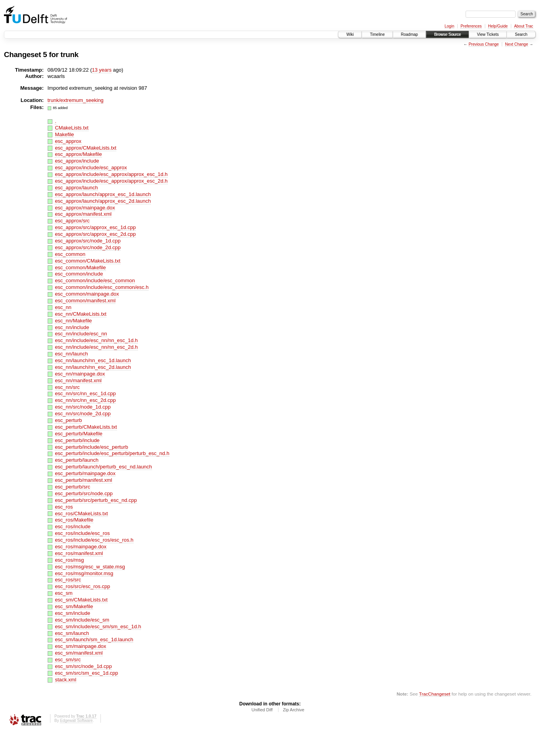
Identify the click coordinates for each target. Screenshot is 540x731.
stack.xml (65, 680)
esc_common (70, 254)
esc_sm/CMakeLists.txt (81, 600)
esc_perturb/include (77, 440)
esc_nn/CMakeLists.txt (80, 314)
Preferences (471, 26)
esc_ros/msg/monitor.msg (84, 573)
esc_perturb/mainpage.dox (85, 473)
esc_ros (64, 507)
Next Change (516, 44)
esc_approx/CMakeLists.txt (85, 148)
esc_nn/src (67, 387)
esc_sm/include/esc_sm (82, 620)
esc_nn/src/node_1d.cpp (83, 407)
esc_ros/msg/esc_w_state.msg (90, 567)
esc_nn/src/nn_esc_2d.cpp (85, 400)
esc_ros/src (68, 580)
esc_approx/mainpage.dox (85, 208)
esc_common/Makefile (80, 267)
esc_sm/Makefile (74, 606)
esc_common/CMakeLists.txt (87, 261)
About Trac (523, 26)
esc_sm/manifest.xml (78, 653)
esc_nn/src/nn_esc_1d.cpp (85, 393)
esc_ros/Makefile (74, 520)
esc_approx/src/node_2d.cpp (88, 247)
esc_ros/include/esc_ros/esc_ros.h (94, 540)
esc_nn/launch (71, 354)
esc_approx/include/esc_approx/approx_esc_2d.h (111, 181)
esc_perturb (68, 420)
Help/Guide (498, 26)
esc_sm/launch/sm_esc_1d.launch (94, 639)
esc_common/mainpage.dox (87, 294)
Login (449, 26)
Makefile (64, 134)
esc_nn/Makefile (73, 321)
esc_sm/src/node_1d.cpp (83, 666)
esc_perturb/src (72, 487)
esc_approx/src (72, 221)
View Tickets (488, 34)
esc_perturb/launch (76, 460)
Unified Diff (262, 709)
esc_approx (68, 141)
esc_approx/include (77, 161)
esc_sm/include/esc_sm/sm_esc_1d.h (98, 626)
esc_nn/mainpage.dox (80, 374)
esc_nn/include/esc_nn (81, 334)
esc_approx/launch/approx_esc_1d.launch (103, 194)
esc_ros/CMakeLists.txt (81, 513)
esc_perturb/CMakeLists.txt (86, 427)
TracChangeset (434, 693)
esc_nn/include (72, 327)
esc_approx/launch (76, 188)
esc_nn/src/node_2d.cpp (83, 413)
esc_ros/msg (69, 560)
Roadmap (409, 34)
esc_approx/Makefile (78, 154)
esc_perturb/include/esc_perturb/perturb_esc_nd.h (112, 453)
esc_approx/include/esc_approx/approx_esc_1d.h (111, 174)
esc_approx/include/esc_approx (91, 167)
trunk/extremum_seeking (76, 100)
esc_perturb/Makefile (78, 434)
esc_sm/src (68, 660)
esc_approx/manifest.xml (83, 214)
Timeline (377, 34)
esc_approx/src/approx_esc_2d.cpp (95, 234)
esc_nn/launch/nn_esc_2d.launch (93, 367)
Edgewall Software (76, 720)
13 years (101, 70)
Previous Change (484, 44)
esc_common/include (79, 274)
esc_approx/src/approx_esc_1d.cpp (95, 227)
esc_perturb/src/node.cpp (84, 493)
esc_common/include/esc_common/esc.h (101, 287)
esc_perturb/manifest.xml (83, 480)
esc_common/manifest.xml (85, 301)
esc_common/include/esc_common (95, 280)
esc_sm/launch (72, 633)
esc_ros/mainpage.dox (80, 547)
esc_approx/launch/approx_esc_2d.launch (103, 201)
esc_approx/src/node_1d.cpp (88, 241)
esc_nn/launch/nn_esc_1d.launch (93, 360)
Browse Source (447, 34)
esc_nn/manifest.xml (78, 380)
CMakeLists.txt (71, 128)
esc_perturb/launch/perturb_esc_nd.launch (103, 467)
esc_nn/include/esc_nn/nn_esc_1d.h (96, 340)
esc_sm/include (72, 613)
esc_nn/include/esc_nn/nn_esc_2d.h (96, 347)
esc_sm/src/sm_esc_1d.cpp (86, 673)
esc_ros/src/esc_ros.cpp (82, 586)
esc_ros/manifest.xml (79, 553)
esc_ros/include (72, 526)
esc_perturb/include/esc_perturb (91, 447)
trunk (69, 54)
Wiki (350, 34)
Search (521, 34)
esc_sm (63, 593)
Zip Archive (293, 709)
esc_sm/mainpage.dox (80, 646)
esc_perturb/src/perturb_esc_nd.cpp (96, 500)
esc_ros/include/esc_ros (82, 533)
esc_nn (63, 307)
